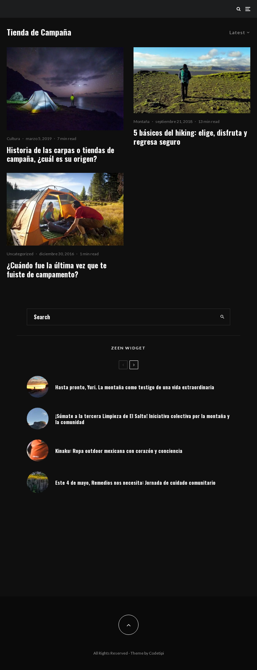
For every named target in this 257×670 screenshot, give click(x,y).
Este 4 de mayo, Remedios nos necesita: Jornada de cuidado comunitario (135, 483)
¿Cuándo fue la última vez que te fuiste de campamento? (56, 269)
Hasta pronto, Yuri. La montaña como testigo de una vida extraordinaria (134, 387)
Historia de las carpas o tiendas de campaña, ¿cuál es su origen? (60, 154)
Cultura (13, 138)
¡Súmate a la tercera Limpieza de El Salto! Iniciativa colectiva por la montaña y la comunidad (142, 419)
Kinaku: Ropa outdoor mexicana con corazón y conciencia (118, 451)
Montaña (142, 121)
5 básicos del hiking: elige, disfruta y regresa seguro (190, 137)
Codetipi (156, 653)
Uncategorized (20, 253)
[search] (222, 317)
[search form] (121, 317)
